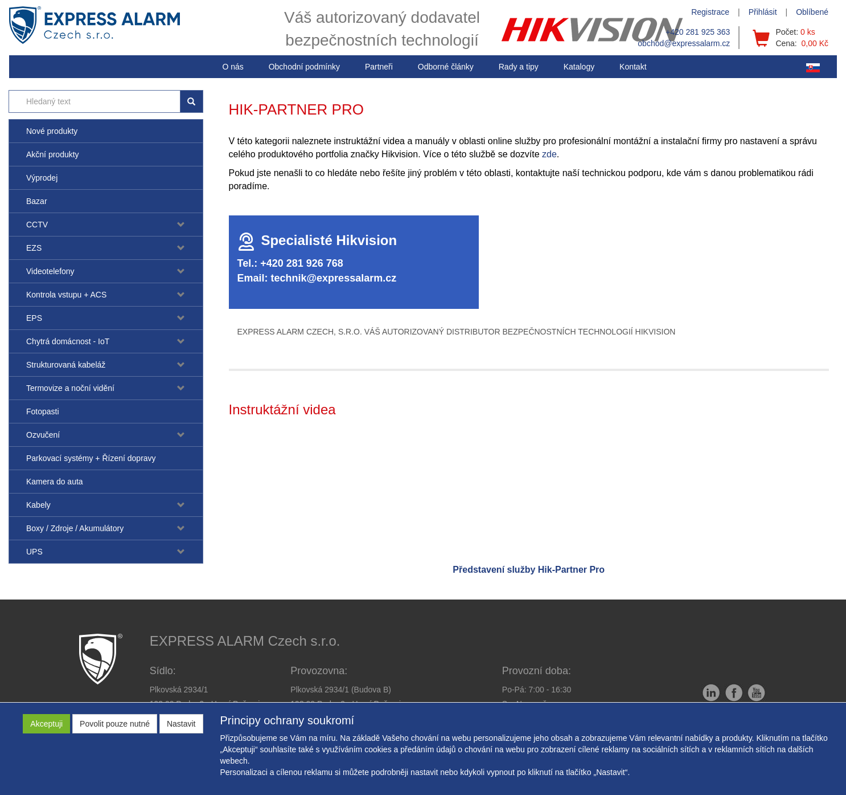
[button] (519, 67)
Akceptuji (46, 723)
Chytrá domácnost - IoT (67, 341)
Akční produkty (52, 154)
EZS (34, 247)
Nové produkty (51, 131)
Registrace (710, 12)
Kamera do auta (54, 481)
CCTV (37, 224)
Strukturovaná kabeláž (65, 364)
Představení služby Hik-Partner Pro (529, 569)
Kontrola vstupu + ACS (66, 294)
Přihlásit (763, 12)
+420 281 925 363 (698, 31)
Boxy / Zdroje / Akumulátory (75, 528)
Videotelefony (50, 271)
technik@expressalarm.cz (334, 278)
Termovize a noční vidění (70, 388)
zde (549, 154)
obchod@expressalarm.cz (684, 43)
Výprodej (42, 177)
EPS (34, 318)
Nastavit (181, 723)
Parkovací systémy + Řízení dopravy (91, 458)
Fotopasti (42, 411)
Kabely (38, 504)
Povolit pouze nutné (115, 723)
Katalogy (579, 66)
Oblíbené (812, 12)
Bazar (36, 201)
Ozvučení (43, 434)
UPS (34, 551)
